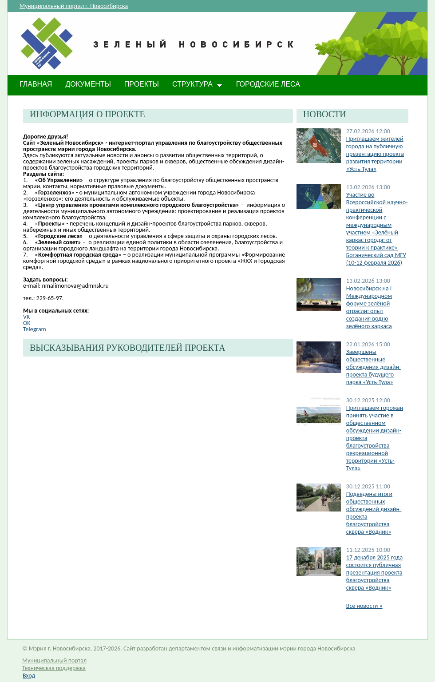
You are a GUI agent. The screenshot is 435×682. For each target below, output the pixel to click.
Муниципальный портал (54, 660)
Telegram (34, 329)
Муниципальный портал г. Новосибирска (74, 6)
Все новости (364, 606)
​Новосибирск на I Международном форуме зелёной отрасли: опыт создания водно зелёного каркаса (369, 307)
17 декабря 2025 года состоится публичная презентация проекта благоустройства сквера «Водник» (374, 572)
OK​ (27, 323)
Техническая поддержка (54, 668)
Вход (29, 675)
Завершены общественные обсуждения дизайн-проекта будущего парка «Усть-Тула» (373, 367)
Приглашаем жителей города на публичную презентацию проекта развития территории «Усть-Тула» (375, 154)
